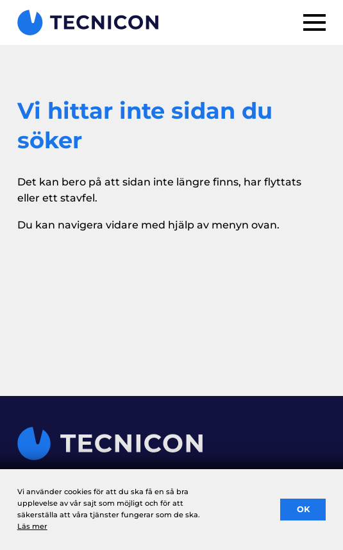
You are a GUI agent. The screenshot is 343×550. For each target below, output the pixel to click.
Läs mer (32, 526)
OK (303, 509)
